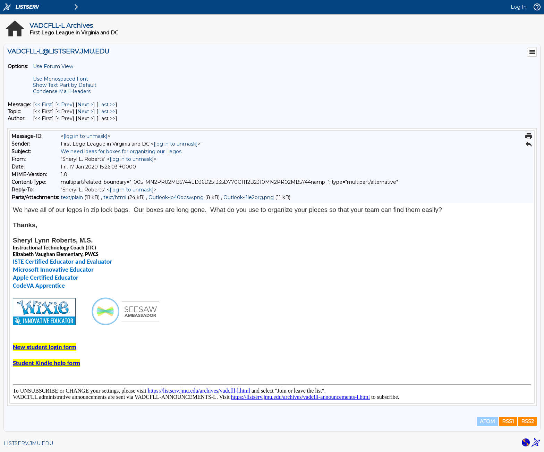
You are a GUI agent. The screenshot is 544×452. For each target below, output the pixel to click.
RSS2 (527, 421)
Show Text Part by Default (64, 85)
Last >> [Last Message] (107, 104)
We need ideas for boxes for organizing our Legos (121, 151)
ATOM (487, 421)
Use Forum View (53, 66)
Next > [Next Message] (85, 104)
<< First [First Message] (43, 104)
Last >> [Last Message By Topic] (107, 111)
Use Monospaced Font (60, 79)
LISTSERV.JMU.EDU (28, 443)
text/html (114, 197)
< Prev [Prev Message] (65, 104)
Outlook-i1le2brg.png (248, 197)
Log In (519, 7)
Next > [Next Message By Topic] (85, 111)
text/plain (72, 197)
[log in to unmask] (85, 136)
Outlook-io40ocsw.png (176, 197)
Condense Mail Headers (62, 91)
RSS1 (508, 421)
